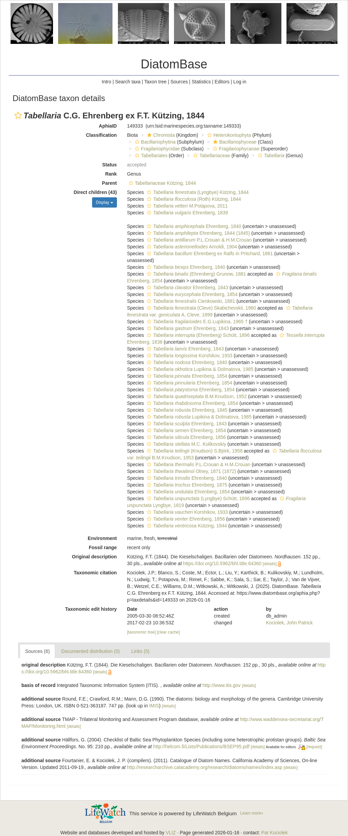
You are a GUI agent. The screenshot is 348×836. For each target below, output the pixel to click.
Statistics (201, 81)
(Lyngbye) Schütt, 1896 (197, 498)
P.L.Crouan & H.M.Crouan (198, 240)
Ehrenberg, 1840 (193, 226)
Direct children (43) (95, 192)
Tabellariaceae (211, 155)
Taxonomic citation (95, 572)
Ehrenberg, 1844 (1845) (197, 233)
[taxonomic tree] (141, 632)
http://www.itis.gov (222, 685)
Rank (111, 174)
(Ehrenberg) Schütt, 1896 (197, 335)
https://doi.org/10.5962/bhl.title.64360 (222, 563)
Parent (109, 183)
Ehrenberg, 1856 (185, 437)
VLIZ (171, 832)
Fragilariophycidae (156, 148)
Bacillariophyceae (234, 142)
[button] (18, 115)
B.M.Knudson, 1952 (196, 396)
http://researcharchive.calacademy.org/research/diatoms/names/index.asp (204, 767)
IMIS (154, 705)
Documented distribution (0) (90, 651)
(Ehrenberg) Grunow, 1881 (195, 274)
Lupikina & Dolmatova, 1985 (199, 369)
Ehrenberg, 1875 (186, 485)
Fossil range (103, 547)
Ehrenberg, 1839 (186, 212)
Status (109, 164)
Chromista (160, 135)
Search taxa (128, 81)
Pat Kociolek (274, 832)
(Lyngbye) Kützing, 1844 (196, 192)
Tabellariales (150, 155)
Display (104, 202)
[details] (270, 563)
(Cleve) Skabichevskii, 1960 (200, 308)
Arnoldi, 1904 (191, 246)
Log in (239, 81)
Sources (179, 81)
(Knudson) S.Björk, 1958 (193, 451)
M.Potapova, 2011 (186, 206)
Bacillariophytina (154, 142)
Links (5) (140, 651)
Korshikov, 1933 (188, 355)
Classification (101, 135)
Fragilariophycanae (235, 148)
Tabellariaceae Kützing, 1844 (161, 183)
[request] (314, 746)
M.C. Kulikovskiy (185, 444)
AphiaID (108, 126)
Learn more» (251, 813)
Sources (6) (37, 651)
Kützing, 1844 (186, 525)
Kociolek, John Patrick (289, 622)
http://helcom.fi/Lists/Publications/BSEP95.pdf (201, 746)
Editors (222, 81)
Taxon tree (155, 81)
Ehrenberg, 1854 (191, 294)
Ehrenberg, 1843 (186, 287)
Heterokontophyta (228, 135)
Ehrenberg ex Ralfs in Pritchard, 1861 (209, 253)
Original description (94, 556)
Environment (102, 538)
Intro (106, 81)
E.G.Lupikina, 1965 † (196, 321)
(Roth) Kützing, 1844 (193, 199)
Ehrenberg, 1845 (186, 410)
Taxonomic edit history (91, 609)
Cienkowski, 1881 (190, 301)
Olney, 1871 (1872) (190, 471)
